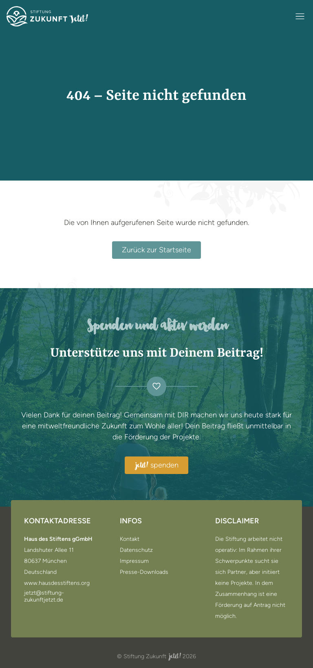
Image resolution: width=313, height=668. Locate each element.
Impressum (134, 561)
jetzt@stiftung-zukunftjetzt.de (44, 596)
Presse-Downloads (144, 572)
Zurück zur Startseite (156, 249)
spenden (156, 465)
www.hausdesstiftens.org (57, 583)
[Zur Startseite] (47, 16)
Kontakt (129, 539)
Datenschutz (136, 550)
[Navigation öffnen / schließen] (299, 16)
